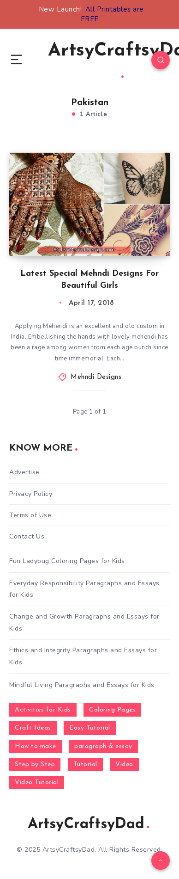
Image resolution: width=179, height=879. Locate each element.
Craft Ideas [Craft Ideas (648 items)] (33, 727)
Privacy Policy (30, 493)
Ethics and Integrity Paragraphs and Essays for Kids (83, 656)
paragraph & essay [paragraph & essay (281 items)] (103, 746)
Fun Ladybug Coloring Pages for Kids (67, 561)
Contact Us (26, 536)
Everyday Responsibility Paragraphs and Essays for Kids (84, 589)
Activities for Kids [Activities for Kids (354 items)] (43, 709)
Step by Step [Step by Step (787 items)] (35, 764)
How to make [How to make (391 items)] (35, 746)
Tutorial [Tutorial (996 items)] (85, 764)
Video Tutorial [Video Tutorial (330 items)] (37, 782)
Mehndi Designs (96, 377)
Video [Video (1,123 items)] (124, 764)
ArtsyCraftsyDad (88, 824)
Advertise (24, 472)
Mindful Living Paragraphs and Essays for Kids (82, 685)
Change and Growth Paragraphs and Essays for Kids (84, 622)
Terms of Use (30, 515)
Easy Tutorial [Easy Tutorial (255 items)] (89, 727)
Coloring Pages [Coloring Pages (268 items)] (112, 709)
